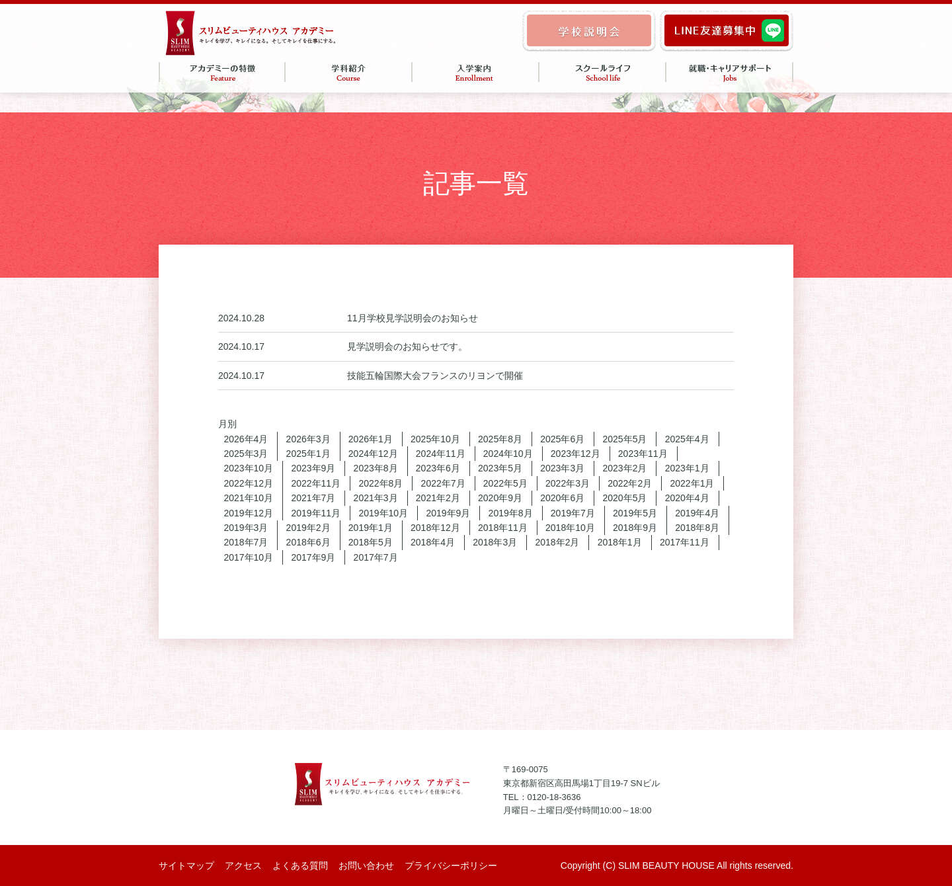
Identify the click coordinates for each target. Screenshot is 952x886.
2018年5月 (370, 542)
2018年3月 (495, 542)
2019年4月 (697, 513)
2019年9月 (448, 513)
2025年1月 (308, 453)
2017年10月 (248, 557)
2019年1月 (370, 527)
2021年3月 (376, 498)
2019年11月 (315, 513)
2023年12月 (575, 453)
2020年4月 (687, 498)
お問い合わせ (366, 865)
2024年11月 (440, 453)
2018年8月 (697, 527)
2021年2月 (438, 498)
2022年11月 (315, 483)
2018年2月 (557, 542)
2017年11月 (684, 542)
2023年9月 (313, 468)
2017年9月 (313, 557)
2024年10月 (508, 453)
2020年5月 (624, 498)
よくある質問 (300, 865)
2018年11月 (503, 527)
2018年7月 (245, 542)
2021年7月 (313, 498)
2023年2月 (624, 468)
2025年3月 (245, 453)
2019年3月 (245, 527)
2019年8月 (511, 513)
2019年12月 (248, 513)
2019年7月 (573, 513)
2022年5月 (505, 483)
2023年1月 (687, 468)
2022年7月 (443, 483)
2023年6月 (438, 468)
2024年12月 (373, 453)
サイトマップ (186, 865)
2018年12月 (435, 527)
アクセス (243, 865)
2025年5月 (624, 439)
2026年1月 (370, 439)
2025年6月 (562, 439)
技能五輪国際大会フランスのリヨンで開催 (435, 375)
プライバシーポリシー (451, 865)
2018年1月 (620, 542)
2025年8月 (500, 439)
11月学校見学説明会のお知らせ (412, 318)
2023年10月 (248, 468)
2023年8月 (376, 468)
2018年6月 (308, 542)
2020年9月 (500, 498)
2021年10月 (248, 498)
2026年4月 (245, 439)
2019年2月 (308, 527)
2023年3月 (562, 468)
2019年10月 (383, 513)
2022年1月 (692, 483)
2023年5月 (500, 468)
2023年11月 (643, 453)
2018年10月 (570, 527)
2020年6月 (562, 498)
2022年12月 (248, 483)
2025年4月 (687, 439)
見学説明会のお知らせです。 (407, 346)
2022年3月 (567, 483)
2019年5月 (635, 513)
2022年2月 (630, 483)
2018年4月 (433, 542)
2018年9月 (635, 527)
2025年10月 (435, 439)
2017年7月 (376, 557)
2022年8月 (380, 483)
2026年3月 (308, 439)
